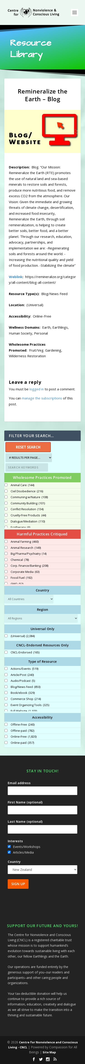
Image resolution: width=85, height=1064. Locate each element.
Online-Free (23, 737)
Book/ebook (23, 693)
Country (14, 862)
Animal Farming (25, 542)
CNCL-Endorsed (25, 652)
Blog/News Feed (25, 687)
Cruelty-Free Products (28, 515)
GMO (17, 584)
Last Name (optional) (25, 821)
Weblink (15, 276)
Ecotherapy (20, 527)
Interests (15, 841)
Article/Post (22, 675)
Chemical (20, 560)
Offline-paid (22, 731)
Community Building (28, 503)
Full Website (24, 711)
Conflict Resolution (27, 509)
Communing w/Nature (29, 497)
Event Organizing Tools (30, 705)
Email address (19, 783)
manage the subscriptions (42, 398)
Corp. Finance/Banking (29, 566)
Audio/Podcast (23, 681)
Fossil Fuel (21, 578)
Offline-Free (22, 725)
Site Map (49, 1052)
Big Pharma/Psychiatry (28, 554)
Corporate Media (25, 572)
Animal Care (22, 485)
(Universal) (23, 636)
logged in (36, 389)
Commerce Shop (26, 699)
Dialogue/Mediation (28, 521)
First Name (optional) (25, 802)
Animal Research (26, 548)
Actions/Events (24, 669)
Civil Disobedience (27, 491)
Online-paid (22, 743)
